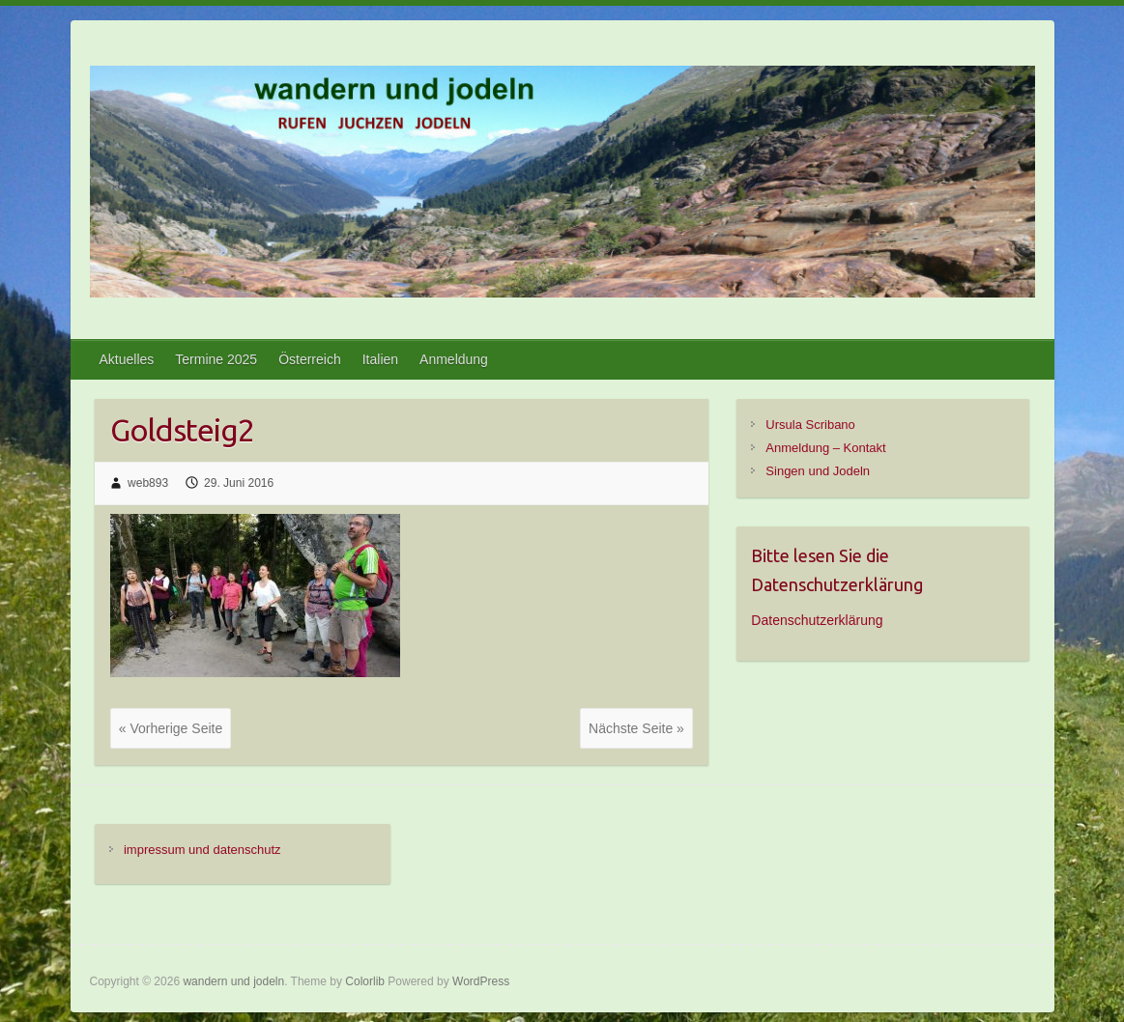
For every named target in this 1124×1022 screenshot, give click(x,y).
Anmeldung (453, 359)
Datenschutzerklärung (816, 620)
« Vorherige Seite (170, 728)
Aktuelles (127, 359)
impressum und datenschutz (202, 849)
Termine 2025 (216, 359)
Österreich (309, 359)
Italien (380, 359)
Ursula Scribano (810, 424)
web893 (148, 483)
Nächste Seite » (636, 728)
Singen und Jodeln (817, 471)
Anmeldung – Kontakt (825, 447)
